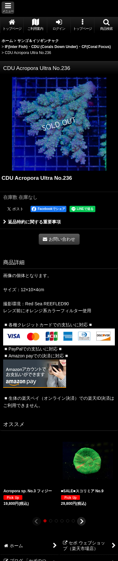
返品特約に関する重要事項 (32, 221)
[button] (8, 8)
